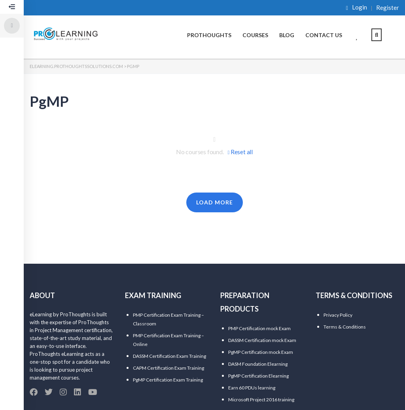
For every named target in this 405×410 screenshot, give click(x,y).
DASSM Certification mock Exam (262, 340)
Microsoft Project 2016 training (261, 399)
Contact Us (323, 35)
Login (356, 7)
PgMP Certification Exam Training (168, 380)
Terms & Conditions (345, 327)
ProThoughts (209, 35)
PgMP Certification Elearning (258, 376)
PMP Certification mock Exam (259, 328)
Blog (286, 35)
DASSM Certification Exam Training (169, 356)
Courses (255, 35)
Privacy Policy (338, 315)
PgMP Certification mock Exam (260, 352)
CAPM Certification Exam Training (168, 368)
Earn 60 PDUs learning (251, 388)
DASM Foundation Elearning (258, 364)
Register (387, 8)
